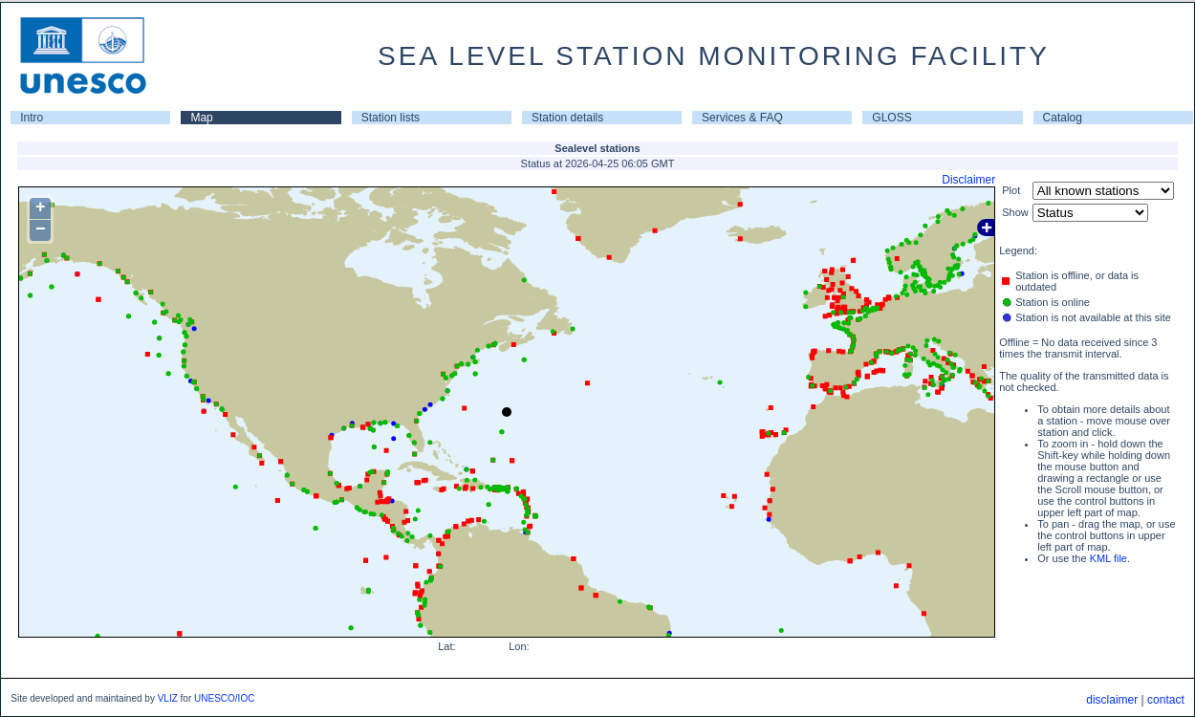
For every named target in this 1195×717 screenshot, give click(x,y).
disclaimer (1112, 699)
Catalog (1062, 117)
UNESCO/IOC (224, 698)
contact (1165, 699)
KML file (1108, 558)
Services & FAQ (742, 117)
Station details (567, 117)
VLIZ (168, 698)
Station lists (390, 117)
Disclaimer (968, 179)
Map (201, 117)
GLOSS (891, 117)
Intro (31, 117)
